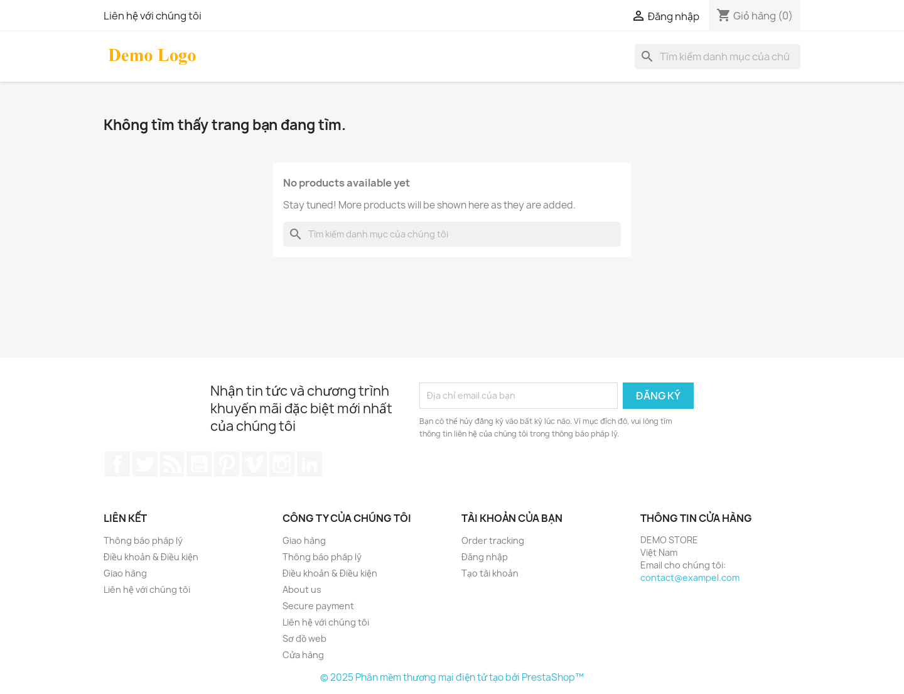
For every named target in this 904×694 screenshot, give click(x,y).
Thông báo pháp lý (143, 540)
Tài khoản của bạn (511, 518)
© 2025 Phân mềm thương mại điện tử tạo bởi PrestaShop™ (452, 677)
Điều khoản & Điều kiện (151, 557)
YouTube (199, 464)
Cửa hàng (303, 655)
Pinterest (226, 464)
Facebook (117, 464)
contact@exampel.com (690, 577)
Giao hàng (125, 573)
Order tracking (492, 540)
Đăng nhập (484, 557)
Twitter (145, 464)
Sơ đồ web (304, 638)
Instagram (281, 464)
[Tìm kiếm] (717, 56)
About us (301, 589)
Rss (172, 464)
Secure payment (318, 606)
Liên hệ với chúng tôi (153, 16)
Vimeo (254, 464)
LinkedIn (309, 464)
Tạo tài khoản (490, 573)
